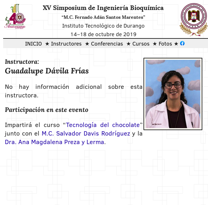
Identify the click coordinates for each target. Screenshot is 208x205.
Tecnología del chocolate (103, 124)
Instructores (66, 43)
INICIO (33, 43)
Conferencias (107, 43)
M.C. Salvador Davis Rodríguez (86, 133)
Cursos (141, 43)
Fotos (165, 43)
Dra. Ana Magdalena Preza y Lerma (54, 141)
